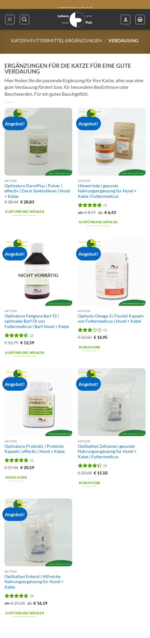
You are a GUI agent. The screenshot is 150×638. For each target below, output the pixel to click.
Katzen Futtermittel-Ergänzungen (56, 40)
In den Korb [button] (89, 347)
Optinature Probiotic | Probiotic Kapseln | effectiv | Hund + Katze (34, 449)
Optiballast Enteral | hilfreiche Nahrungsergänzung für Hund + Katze (33, 581)
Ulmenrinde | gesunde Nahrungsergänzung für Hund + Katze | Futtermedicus (107, 191)
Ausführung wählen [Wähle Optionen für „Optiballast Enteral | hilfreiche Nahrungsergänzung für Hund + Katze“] (24, 613)
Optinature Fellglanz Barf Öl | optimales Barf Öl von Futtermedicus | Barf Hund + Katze (36, 321)
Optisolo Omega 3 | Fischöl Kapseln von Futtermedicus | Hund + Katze (111, 319)
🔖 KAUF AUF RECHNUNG (76, 4)
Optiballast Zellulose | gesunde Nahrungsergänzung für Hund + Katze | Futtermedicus (107, 451)
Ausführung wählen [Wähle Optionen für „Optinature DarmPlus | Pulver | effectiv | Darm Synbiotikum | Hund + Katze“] (24, 212)
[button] (10, 19)
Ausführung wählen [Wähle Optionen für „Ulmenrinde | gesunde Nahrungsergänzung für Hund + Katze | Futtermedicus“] (98, 222)
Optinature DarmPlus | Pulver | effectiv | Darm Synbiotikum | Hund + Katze (37, 191)
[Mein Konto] (125, 19)
